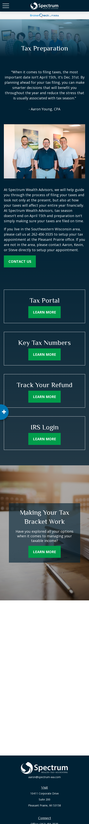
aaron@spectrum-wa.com (44, 777)
